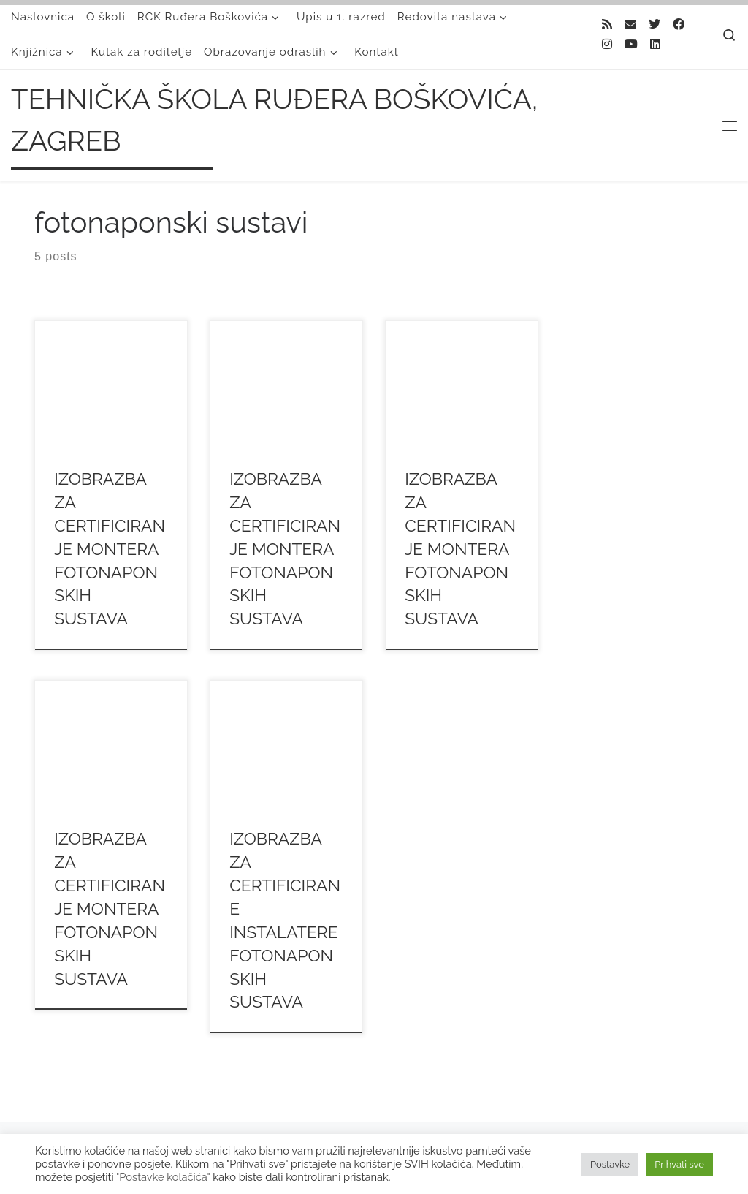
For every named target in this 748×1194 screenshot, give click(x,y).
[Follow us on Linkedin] (655, 45)
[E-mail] (630, 25)
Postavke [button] (610, 1164)
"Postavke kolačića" (163, 1177)
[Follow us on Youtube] (631, 45)
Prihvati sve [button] (679, 1164)
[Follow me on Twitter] (654, 25)
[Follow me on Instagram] (607, 45)
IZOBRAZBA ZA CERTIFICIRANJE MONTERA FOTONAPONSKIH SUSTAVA (109, 548)
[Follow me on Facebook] (678, 25)
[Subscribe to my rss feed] (607, 25)
